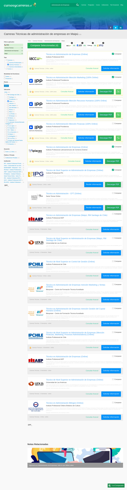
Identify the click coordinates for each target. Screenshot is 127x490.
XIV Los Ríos (11, 138)
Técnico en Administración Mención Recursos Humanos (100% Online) (76, 101)
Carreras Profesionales (15, 62)
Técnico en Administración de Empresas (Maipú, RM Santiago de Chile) (76, 215)
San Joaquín (12, 105)
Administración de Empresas (52, 41)
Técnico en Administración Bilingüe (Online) (64, 403)
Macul (10, 111)
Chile (6, 92)
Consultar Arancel (92, 68)
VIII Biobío (10, 118)
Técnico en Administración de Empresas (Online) (67, 54)
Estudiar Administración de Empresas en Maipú (58, 223)
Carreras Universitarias (15, 67)
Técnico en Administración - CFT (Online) (63, 193)
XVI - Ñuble (11, 130)
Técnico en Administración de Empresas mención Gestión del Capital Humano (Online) (75, 310)
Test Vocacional (114, 5)
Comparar (116, 54)
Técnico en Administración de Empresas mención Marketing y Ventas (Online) (75, 286)
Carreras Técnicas (14, 64)
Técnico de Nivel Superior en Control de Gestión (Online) (70, 262)
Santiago (11, 97)
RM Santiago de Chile (13, 94)
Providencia (12, 99)
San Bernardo (12, 107)
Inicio (29, 41)
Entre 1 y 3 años (10, 151)
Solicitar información (111, 68)
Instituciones (105, 5)
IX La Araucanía (12, 132)
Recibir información (93, 184)
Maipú (10, 101)
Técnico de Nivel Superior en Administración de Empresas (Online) (74, 170)
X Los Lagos (11, 126)
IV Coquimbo (11, 128)
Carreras (83, 5)
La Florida (11, 114)
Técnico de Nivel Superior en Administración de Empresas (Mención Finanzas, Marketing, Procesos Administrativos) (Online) (75, 334)
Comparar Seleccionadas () (44, 45)
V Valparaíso (11, 120)
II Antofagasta (11, 136)
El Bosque (12, 116)
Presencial (9, 78)
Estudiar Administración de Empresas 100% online (59, 87)
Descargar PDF (106, 92)
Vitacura (11, 103)
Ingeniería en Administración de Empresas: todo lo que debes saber (51, 465)
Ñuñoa (11, 109)
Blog (122, 5)
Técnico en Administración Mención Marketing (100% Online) (72, 77)
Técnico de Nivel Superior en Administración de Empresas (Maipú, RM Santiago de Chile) (76, 239)
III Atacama (11, 144)
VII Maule (10, 134)
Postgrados (91, 5)
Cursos (98, 5)
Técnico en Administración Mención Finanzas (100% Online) (72, 124)
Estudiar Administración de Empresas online (57, 64)
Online (7, 76)
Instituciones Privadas (12, 157)
